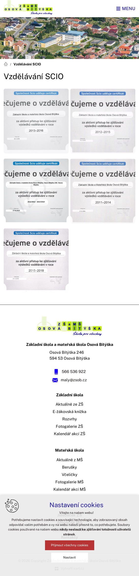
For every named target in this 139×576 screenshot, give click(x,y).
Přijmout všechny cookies (69, 545)
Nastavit (69, 557)
